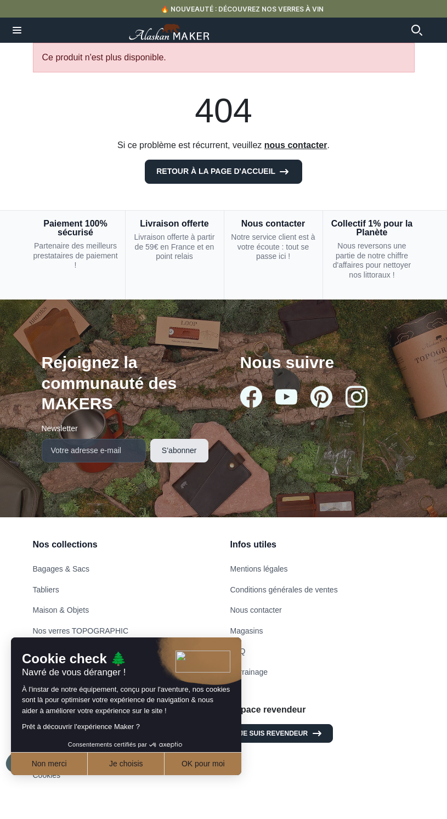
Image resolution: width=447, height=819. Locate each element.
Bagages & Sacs (61, 568)
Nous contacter (256, 610)
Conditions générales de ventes (284, 589)
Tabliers (46, 589)
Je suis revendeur (282, 733)
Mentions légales (259, 568)
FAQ (238, 651)
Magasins (246, 630)
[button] (17, 30)
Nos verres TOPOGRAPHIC (81, 630)
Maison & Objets (61, 610)
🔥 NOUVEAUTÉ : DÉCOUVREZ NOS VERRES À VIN (242, 9)
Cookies (47, 775)
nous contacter (295, 145)
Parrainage (249, 672)
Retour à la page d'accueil (223, 171)
